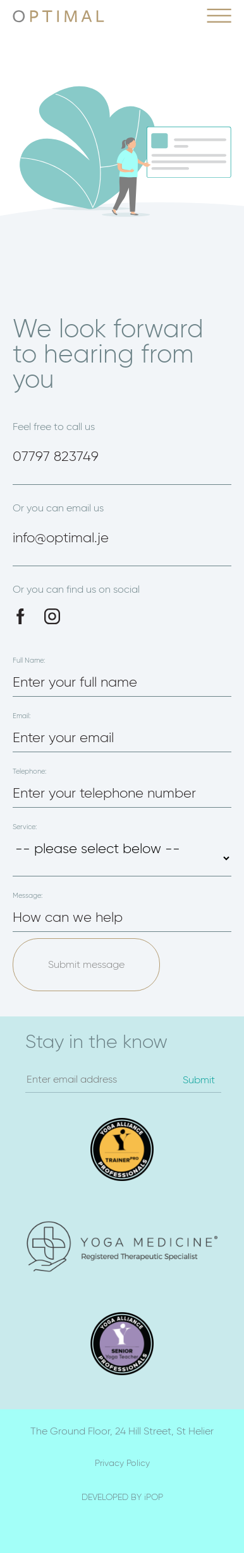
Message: (27, 896)
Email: (21, 716)
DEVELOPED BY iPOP (122, 1497)
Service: (25, 827)
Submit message (86, 964)
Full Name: (29, 660)
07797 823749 (56, 456)
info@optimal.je (61, 537)
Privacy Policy (122, 1463)
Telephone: (29, 771)
